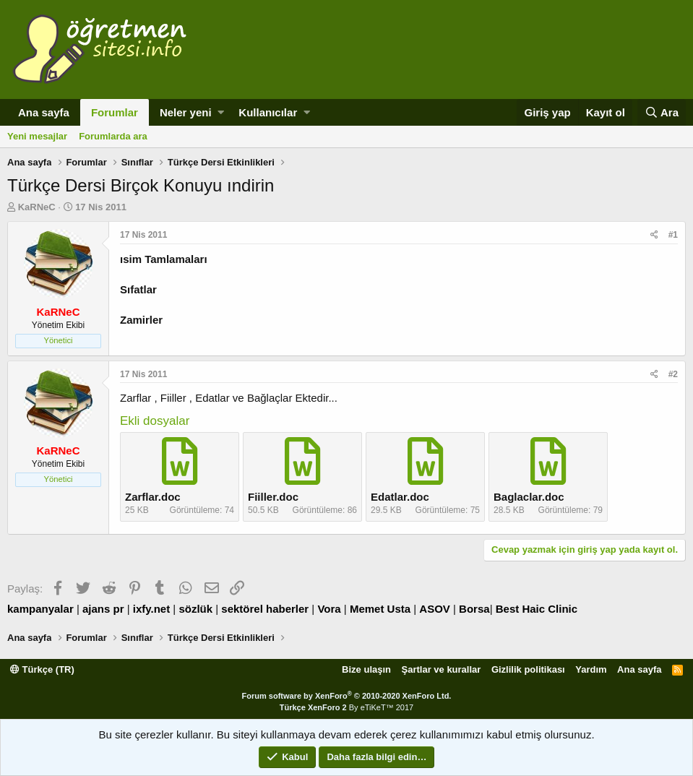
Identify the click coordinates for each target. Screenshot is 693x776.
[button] (221, 112)
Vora (328, 609)
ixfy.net (151, 609)
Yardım (590, 669)
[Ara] (661, 112)
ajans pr (103, 609)
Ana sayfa (43, 112)
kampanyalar (40, 609)
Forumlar (114, 112)
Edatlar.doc (400, 497)
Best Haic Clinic (536, 609)
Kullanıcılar (267, 112)
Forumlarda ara (113, 136)
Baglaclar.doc (529, 497)
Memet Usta (380, 609)
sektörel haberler (265, 609)
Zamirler (141, 320)
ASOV (434, 609)
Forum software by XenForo (347, 695)
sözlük (195, 609)
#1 (673, 235)
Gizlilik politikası (528, 669)
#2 (673, 374)
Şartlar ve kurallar (441, 669)
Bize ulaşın (366, 669)
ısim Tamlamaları (163, 259)
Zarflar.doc (153, 497)
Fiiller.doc (273, 497)
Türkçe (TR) (42, 669)
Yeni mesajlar (37, 136)
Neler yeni (186, 112)
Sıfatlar (138, 289)
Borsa (474, 609)
